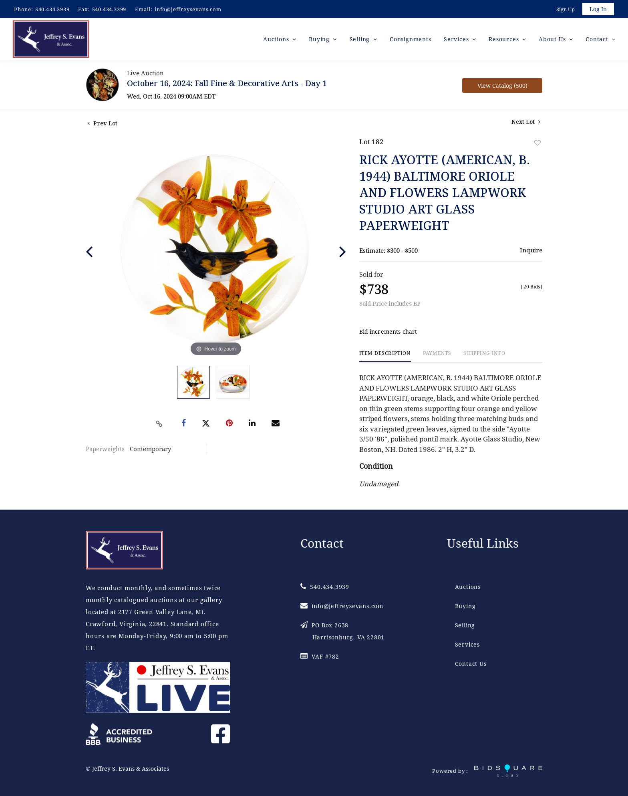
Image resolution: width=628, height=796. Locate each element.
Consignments (410, 40)
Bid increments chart (388, 333)
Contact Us (471, 664)
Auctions (468, 587)
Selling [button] (361, 40)
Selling (465, 625)
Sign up (565, 9)
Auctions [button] (277, 40)
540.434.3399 (109, 9)
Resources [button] (505, 40)
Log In (597, 9)
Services (467, 645)
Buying (465, 606)
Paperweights (105, 450)
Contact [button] (598, 40)
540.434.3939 (52, 9)
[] (531, 287)
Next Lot (525, 122)
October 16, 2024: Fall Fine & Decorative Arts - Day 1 (227, 84)
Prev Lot (102, 124)
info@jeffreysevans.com (188, 9)
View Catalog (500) (502, 87)
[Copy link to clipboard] (159, 424)
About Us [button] (553, 40)
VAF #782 (319, 657)
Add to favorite (537, 144)
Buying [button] (320, 40)
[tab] (385, 357)
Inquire (531, 251)
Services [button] (457, 40)
